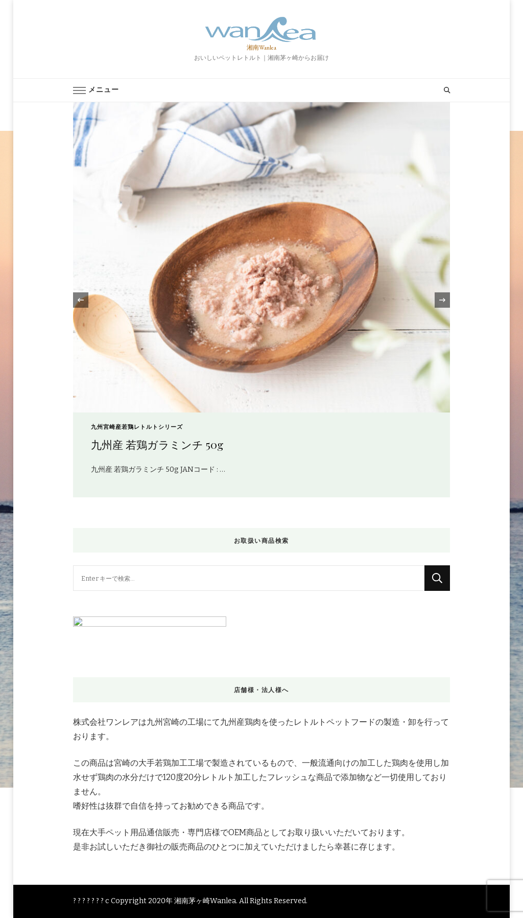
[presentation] (80, 300)
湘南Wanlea (261, 47)
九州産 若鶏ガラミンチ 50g (157, 444)
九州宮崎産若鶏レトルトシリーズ (137, 427)
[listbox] (261, 299)
